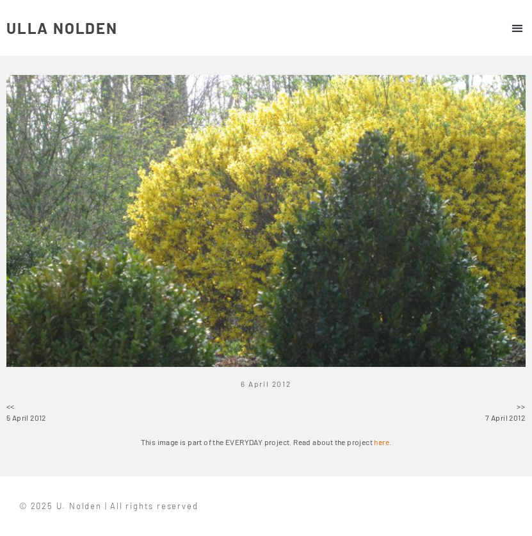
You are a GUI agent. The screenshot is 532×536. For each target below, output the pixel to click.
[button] (517, 28)
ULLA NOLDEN (62, 28)
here (381, 441)
